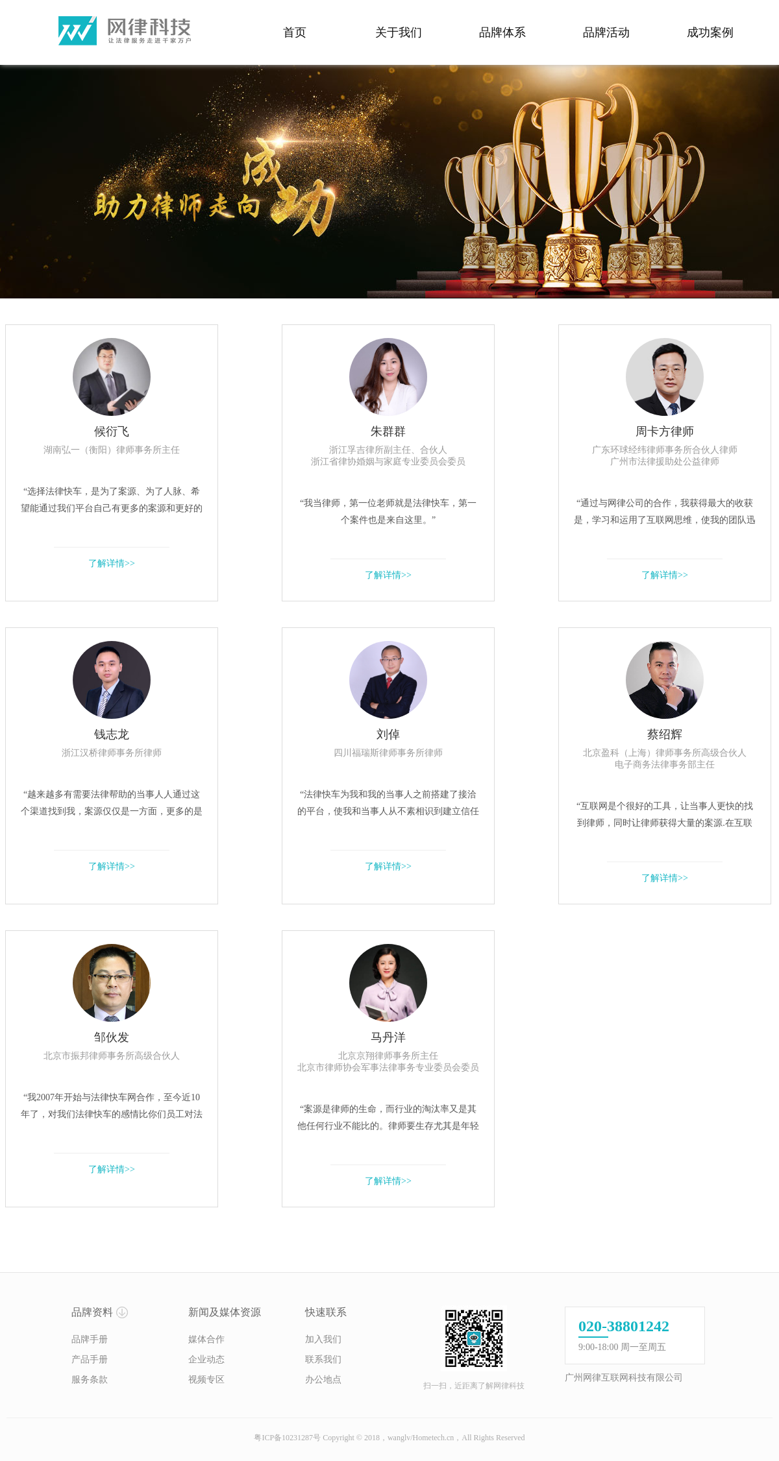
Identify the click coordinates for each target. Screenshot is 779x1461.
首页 (294, 32)
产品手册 (89, 1359)
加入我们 (323, 1339)
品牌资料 (92, 1312)
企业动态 (206, 1359)
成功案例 (710, 32)
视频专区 (206, 1379)
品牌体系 (502, 32)
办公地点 (323, 1379)
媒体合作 (206, 1339)
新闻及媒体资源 (224, 1312)
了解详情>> (111, 563)
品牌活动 (606, 32)
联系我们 (323, 1359)
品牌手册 (89, 1339)
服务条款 (89, 1379)
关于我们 (398, 32)
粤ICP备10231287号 (287, 1437)
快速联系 (326, 1312)
